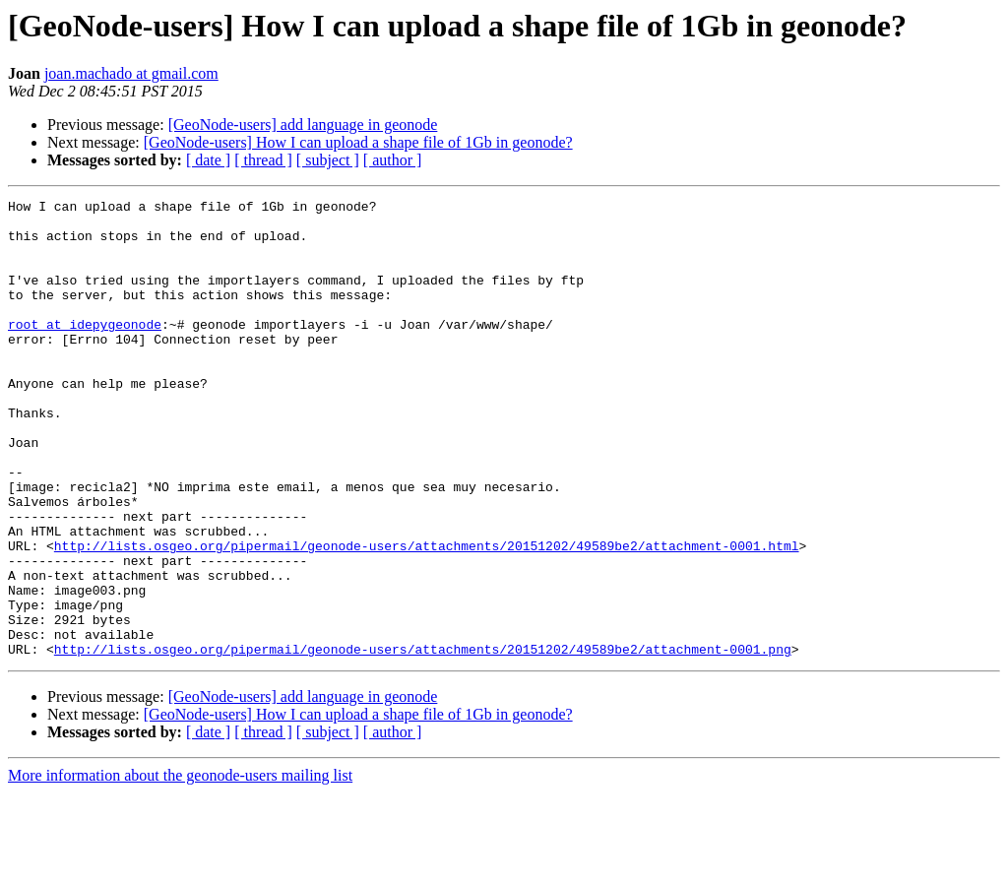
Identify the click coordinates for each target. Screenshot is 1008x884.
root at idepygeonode (84, 350)
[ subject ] (327, 160)
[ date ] (208, 160)
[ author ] (392, 160)
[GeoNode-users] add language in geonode (303, 124)
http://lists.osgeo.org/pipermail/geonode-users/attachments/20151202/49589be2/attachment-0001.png (422, 740)
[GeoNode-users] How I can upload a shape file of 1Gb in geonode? (358, 142)
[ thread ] (263, 160)
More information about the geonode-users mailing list (180, 866)
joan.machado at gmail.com (131, 73)
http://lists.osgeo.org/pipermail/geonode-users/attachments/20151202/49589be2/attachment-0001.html (426, 616)
